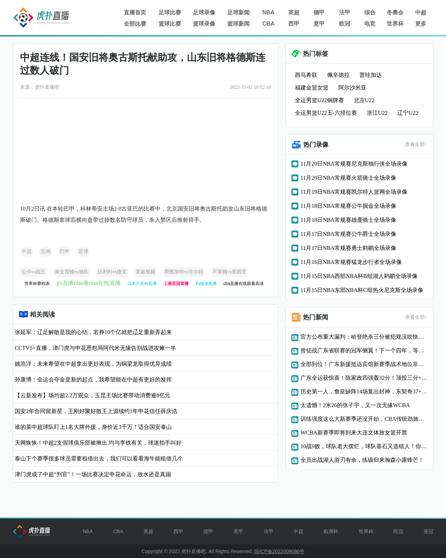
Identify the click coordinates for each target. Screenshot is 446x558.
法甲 (344, 12)
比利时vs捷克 (112, 271)
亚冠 (428, 531)
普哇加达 (370, 75)
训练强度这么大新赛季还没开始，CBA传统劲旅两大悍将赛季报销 (363, 419)
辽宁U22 (407, 113)
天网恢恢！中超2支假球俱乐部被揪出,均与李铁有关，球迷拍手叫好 (98, 443)
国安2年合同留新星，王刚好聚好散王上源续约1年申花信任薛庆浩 (96, 411)
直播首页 (135, 12)
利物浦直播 (206, 283)
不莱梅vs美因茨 (229, 271)
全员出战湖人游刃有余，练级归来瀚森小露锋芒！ (362, 460)
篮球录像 (204, 24)
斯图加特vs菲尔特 (183, 271)
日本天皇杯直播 (142, 283)
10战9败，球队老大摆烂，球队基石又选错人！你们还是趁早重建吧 (363, 446)
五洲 (45, 251)
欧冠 (344, 24)
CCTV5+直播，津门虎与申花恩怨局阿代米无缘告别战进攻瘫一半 (95, 348)
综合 (370, 12)
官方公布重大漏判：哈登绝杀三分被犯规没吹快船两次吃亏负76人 (363, 337)
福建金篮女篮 (312, 88)
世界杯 (395, 24)
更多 (420, 24)
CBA (268, 24)
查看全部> (416, 144)
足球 (83, 251)
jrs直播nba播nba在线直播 (88, 283)
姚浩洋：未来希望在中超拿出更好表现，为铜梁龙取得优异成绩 (93, 364)
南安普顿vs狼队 (71, 271)
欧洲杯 (331, 531)
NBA (268, 12)
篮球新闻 (238, 24)
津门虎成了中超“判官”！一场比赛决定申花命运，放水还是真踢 (93, 474)
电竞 (370, 24)
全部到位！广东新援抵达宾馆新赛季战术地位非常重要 (363, 364)
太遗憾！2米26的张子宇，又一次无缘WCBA (355, 405)
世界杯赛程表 (37, 283)
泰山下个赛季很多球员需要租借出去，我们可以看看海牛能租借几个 (99, 458)
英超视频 (145, 271)
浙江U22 (377, 113)
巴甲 (64, 251)
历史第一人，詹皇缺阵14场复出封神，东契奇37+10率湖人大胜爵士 (363, 391)
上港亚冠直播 (176, 283)
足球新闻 (238, 12)
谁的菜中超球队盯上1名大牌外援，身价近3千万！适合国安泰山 (93, 427)
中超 (420, 12)
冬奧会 (395, 12)
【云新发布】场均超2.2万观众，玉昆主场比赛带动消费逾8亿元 (92, 395)
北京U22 (364, 100)
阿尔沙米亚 (352, 88)
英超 (293, 12)
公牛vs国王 (34, 271)
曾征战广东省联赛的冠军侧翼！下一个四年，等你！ (363, 350)
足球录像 (204, 12)
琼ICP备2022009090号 (279, 551)
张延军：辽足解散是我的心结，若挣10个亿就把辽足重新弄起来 (93, 332)
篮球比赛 (169, 24)
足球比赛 (169, 12)
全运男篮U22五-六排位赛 (326, 113)
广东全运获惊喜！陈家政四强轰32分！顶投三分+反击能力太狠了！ (363, 378)
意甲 (319, 24)
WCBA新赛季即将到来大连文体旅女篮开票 (353, 433)
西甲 (293, 24)
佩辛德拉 (338, 75)
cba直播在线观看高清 (243, 283)
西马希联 (306, 75)
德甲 (319, 12)
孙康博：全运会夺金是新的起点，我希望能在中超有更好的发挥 (93, 380)
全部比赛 (135, 24)
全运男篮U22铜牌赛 (319, 100)
